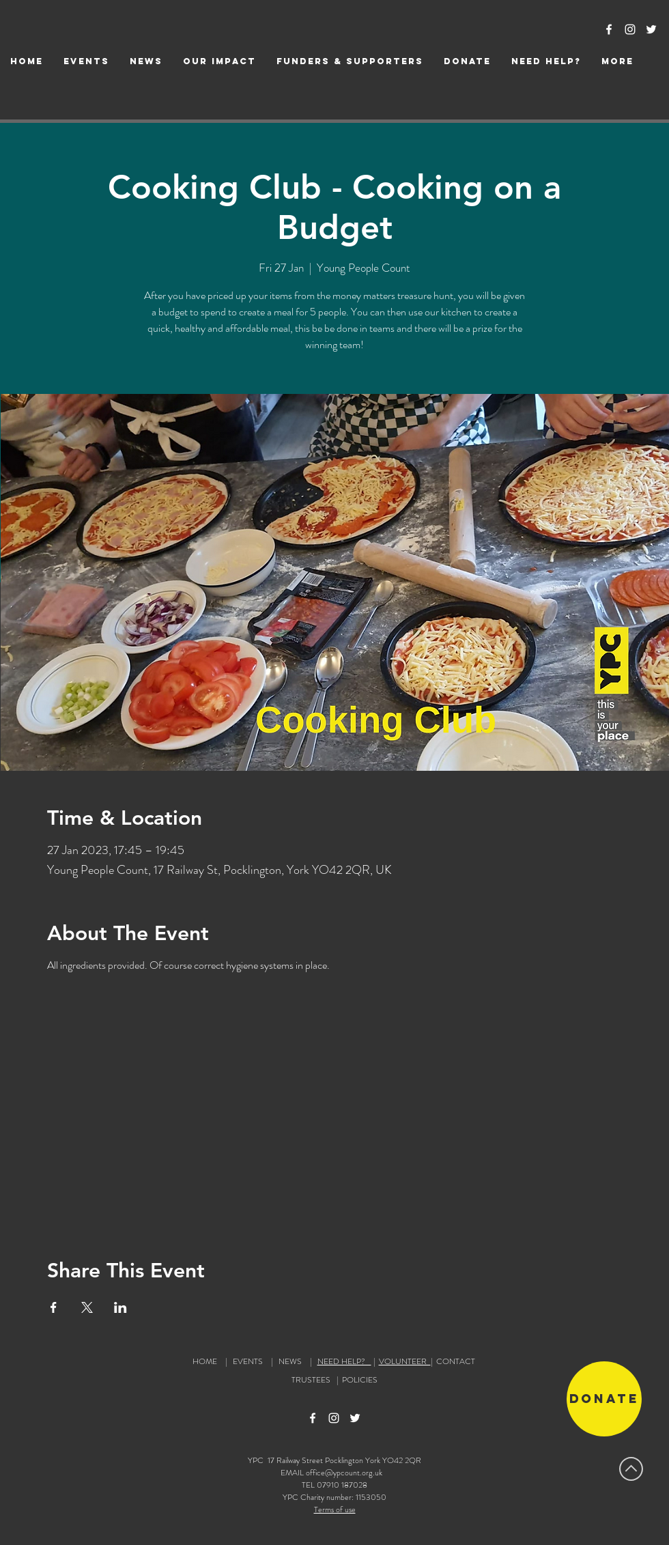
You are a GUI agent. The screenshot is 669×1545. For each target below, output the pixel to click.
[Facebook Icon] (609, 29)
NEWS (290, 1361)
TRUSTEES (312, 1380)
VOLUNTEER (405, 1361)
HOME (205, 1361)
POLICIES (360, 1380)
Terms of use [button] (335, 1509)
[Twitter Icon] (651, 29)
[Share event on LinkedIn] (120, 1307)
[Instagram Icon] (630, 29)
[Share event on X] (87, 1307)
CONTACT (455, 1361)
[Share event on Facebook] (53, 1307)
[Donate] (604, 1398)
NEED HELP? (344, 1361)
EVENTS (248, 1361)
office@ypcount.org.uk (344, 1472)
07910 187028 (342, 1485)
